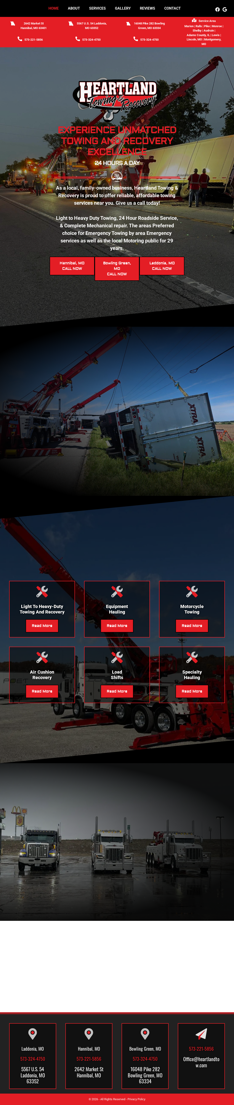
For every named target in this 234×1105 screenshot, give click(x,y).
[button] (217, 9)
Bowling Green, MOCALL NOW (117, 268)
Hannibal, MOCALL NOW (72, 266)
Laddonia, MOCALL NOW (162, 266)
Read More (42, 626)
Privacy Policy (136, 1099)
